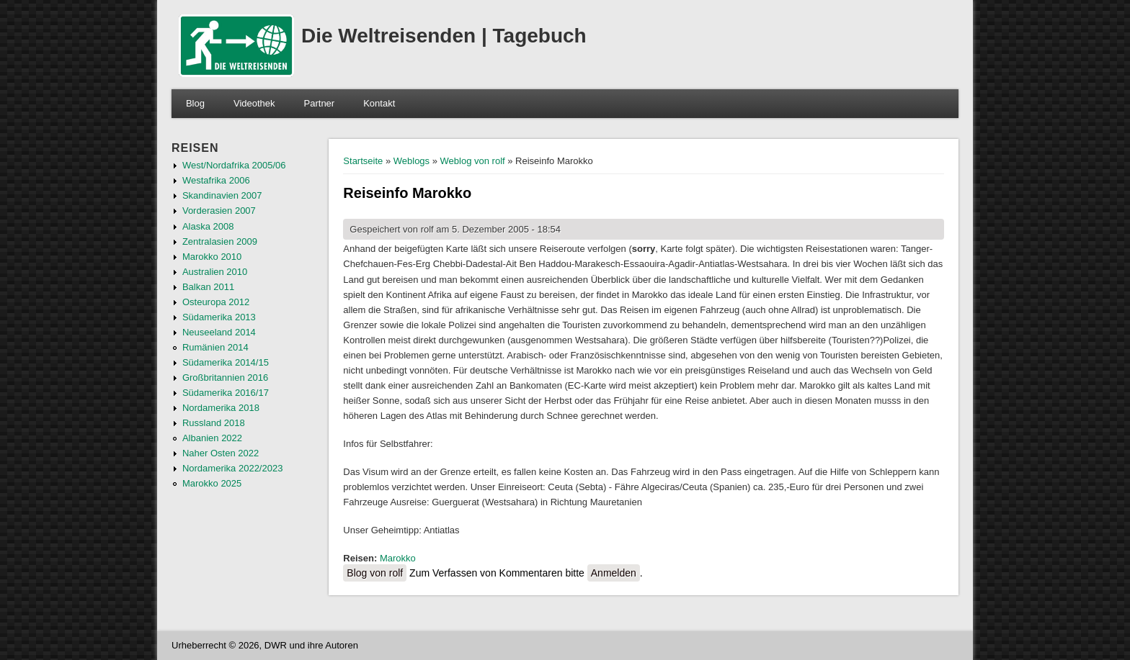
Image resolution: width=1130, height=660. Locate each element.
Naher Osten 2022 (220, 453)
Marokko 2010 (211, 256)
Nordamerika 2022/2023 (232, 468)
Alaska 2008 (208, 226)
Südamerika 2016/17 (225, 392)
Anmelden (613, 573)
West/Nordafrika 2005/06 (234, 165)
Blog (195, 103)
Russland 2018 (213, 422)
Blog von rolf (375, 573)
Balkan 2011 (208, 286)
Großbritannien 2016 (225, 377)
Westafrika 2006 (216, 180)
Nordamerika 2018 (220, 407)
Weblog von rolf (472, 160)
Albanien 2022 (212, 438)
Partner (319, 103)
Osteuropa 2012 (215, 302)
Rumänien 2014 (215, 347)
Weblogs (411, 160)
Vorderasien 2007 (219, 210)
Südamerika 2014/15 (225, 362)
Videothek (254, 103)
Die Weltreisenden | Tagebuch (444, 35)
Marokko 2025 (211, 483)
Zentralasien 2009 (219, 241)
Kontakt (379, 103)
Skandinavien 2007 (222, 195)
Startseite (363, 160)
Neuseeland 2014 (219, 332)
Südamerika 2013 (219, 317)
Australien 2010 (214, 271)
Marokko (398, 558)
